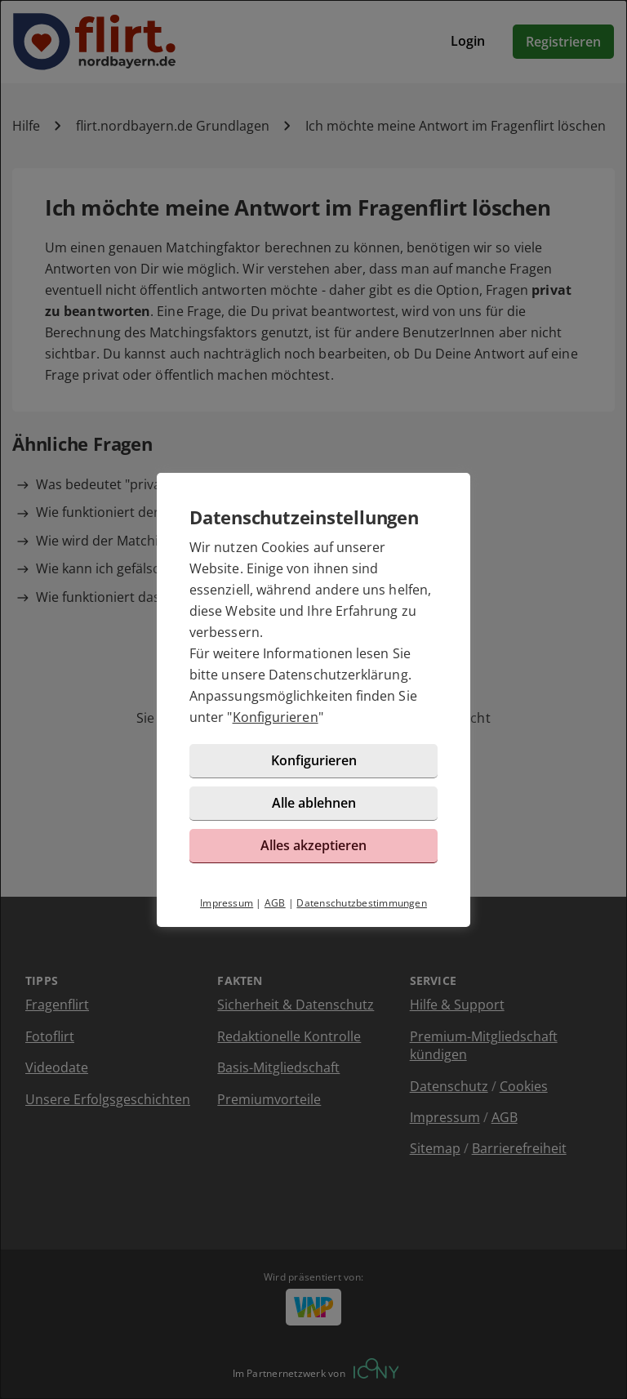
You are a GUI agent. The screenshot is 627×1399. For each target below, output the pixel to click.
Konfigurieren (275, 717)
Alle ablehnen (314, 803)
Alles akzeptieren (313, 845)
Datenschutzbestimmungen (361, 903)
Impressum (226, 903)
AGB (275, 903)
